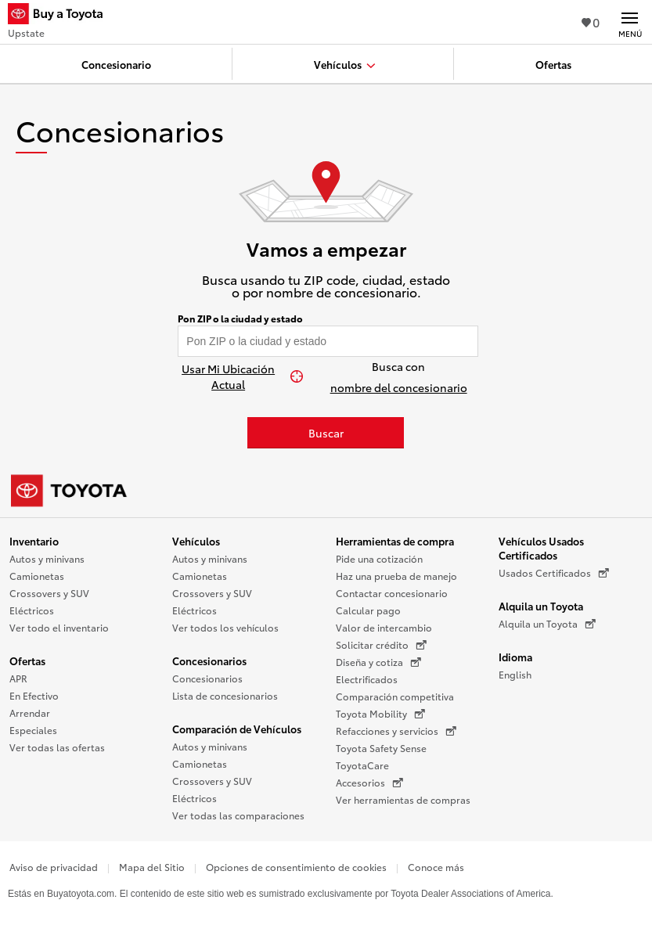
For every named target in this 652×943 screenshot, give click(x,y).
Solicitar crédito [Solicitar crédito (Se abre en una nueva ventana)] (381, 644)
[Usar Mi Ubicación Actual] (236, 376)
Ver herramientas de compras (403, 799)
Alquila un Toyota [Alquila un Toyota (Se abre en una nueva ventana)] (547, 623)
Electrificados (367, 679)
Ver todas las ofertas (57, 747)
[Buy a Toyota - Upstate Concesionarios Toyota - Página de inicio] (62, 15)
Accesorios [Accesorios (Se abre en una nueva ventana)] (369, 782)
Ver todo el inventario (59, 627)
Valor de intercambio (384, 627)
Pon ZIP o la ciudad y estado (240, 318)
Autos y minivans (47, 558)
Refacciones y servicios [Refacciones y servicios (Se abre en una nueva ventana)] (396, 731)
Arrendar (29, 712)
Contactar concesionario (392, 592)
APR (18, 678)
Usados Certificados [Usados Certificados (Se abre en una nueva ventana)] (554, 572)
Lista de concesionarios (225, 695)
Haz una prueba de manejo (396, 575)
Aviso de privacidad (53, 866)
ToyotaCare (362, 765)
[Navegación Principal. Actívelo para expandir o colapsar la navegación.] (629, 22)
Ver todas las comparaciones (238, 815)
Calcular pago (368, 610)
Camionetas (36, 575)
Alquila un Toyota (541, 606)
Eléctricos (31, 610)
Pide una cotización (379, 558)
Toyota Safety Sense (381, 747)
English (515, 674)
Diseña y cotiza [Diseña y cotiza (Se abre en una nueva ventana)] (378, 662)
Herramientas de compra (395, 541)
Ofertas (27, 660)
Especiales (33, 729)
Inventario (34, 541)
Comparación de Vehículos (236, 729)
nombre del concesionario (398, 387)
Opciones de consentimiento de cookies (296, 866)
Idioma (515, 657)
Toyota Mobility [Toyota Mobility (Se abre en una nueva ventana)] (380, 713)
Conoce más (436, 866)
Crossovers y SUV (49, 592)
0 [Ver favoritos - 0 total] (591, 22)
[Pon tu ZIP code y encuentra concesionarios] (328, 341)
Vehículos (196, 541)
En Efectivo (34, 695)
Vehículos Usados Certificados (541, 548)
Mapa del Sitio (152, 866)
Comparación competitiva (395, 696)
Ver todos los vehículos (225, 627)
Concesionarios (209, 660)
